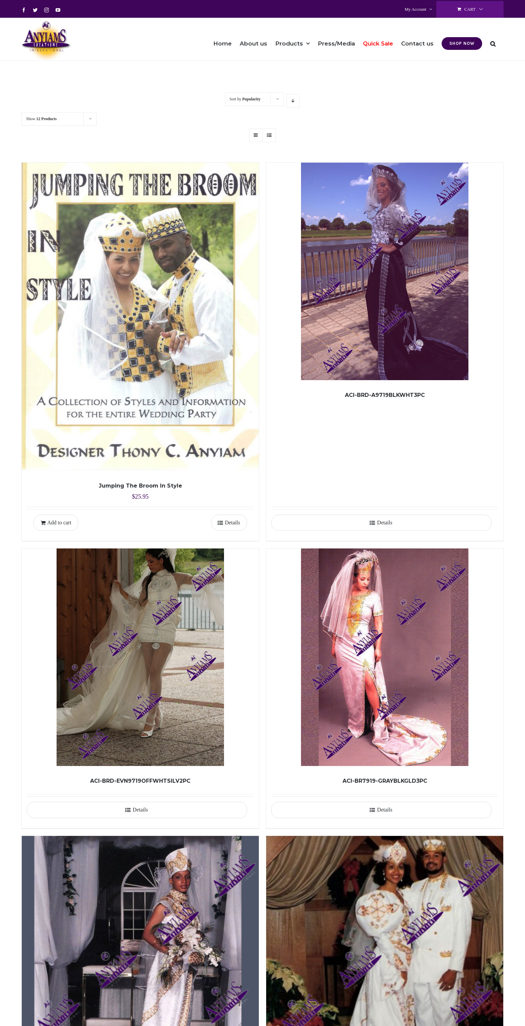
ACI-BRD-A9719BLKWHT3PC (385, 395)
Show (41, 118)
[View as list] (269, 135)
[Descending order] (293, 101)
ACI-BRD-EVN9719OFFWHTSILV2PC (140, 781)
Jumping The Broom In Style (140, 486)
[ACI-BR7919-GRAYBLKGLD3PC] (384, 657)
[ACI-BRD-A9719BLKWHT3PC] (384, 271)
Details (232, 522)
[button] (493, 39)
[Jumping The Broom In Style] (140, 317)
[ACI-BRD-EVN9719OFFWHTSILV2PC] (140, 657)
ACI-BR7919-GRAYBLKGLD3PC (385, 781)
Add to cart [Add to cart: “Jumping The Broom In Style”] (59, 522)
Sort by (245, 99)
